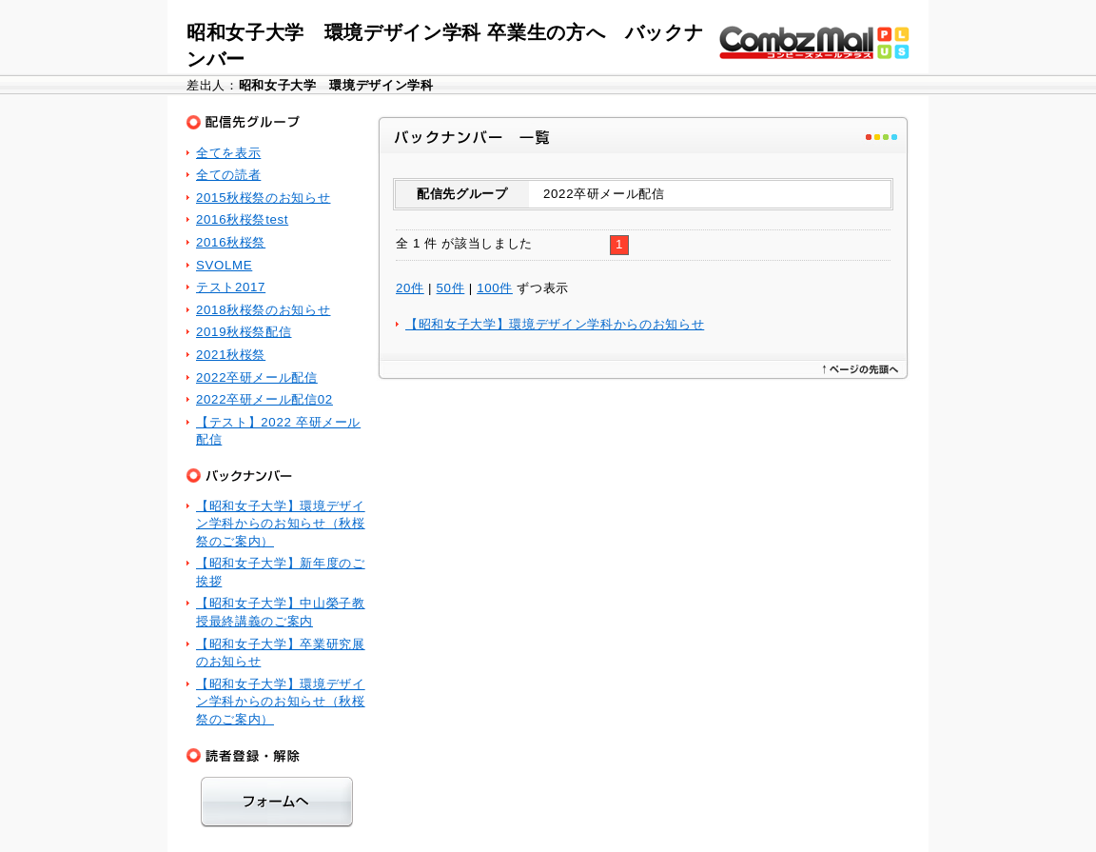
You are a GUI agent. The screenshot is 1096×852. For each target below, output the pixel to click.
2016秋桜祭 (230, 242)
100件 (495, 288)
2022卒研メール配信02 (264, 399)
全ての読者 (228, 175)
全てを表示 (228, 153)
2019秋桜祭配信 (244, 332)
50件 (451, 288)
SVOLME (224, 265)
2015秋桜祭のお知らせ (263, 197)
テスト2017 (230, 287)
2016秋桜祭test (242, 219)
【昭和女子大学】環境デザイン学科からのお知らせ (554, 324)
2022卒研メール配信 (257, 377)
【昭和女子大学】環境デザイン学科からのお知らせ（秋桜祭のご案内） (280, 523)
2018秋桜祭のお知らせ (263, 310)
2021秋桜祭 (230, 354)
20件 (410, 288)
